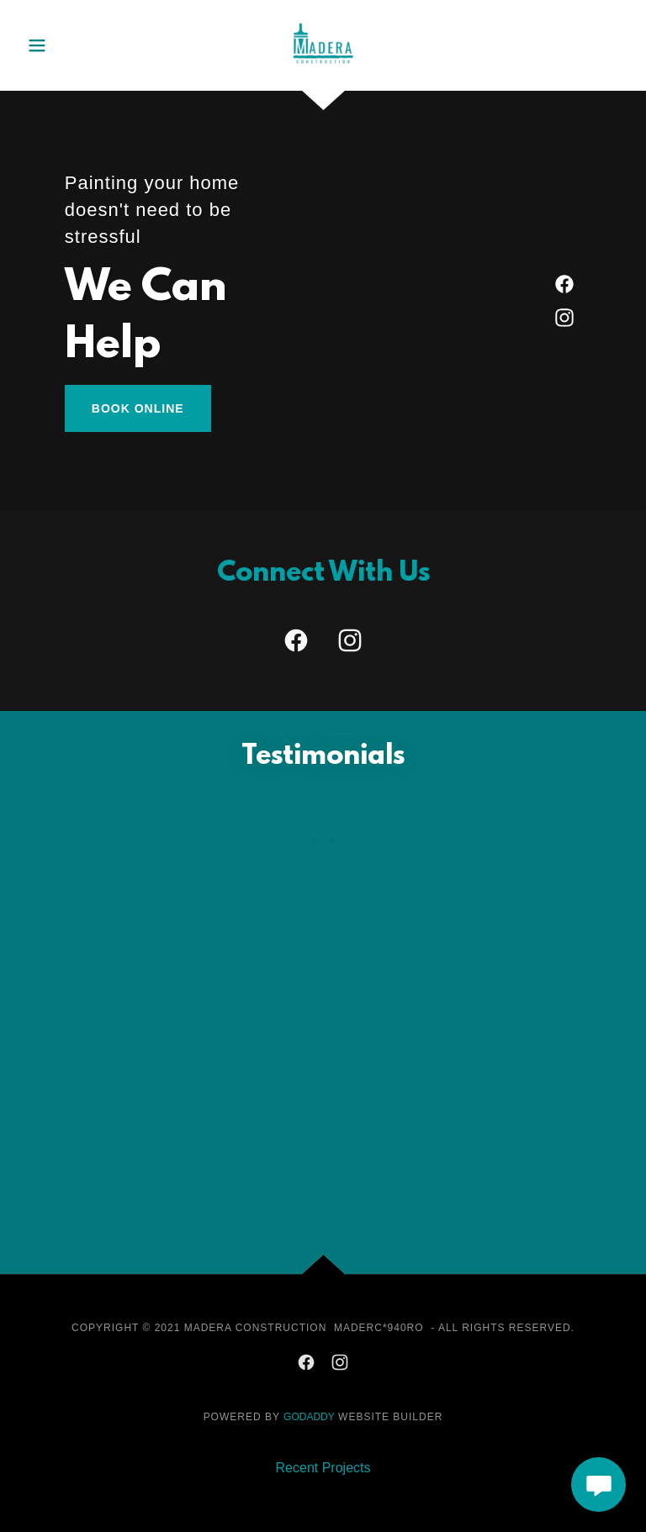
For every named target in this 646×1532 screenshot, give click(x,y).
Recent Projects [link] (323, 1468)
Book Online (138, 408)
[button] (53, 45)
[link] (323, 17)
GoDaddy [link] (309, 1417)
